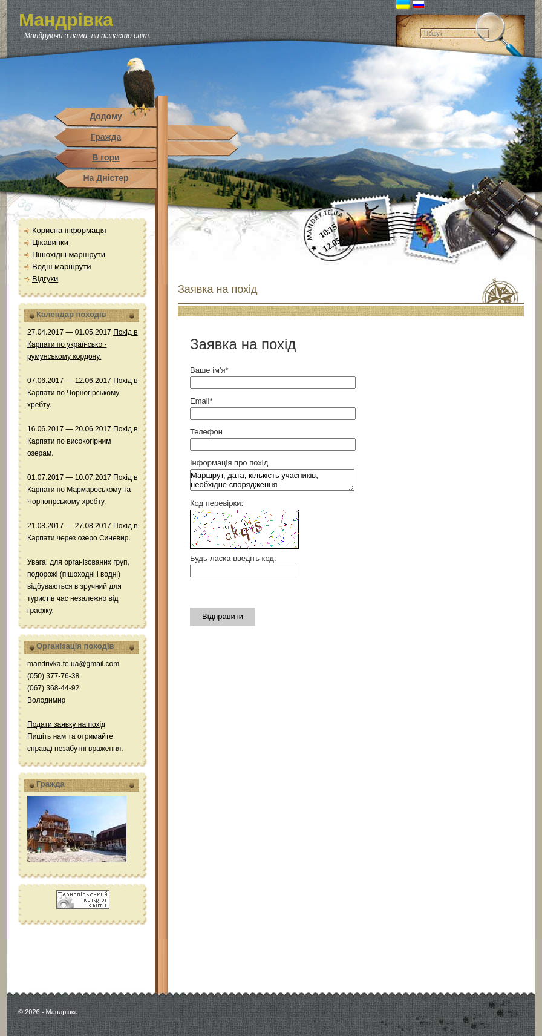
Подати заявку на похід (66, 724)
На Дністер (105, 178)
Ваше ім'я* (209, 370)
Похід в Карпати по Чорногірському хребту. (82, 392)
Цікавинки (50, 242)
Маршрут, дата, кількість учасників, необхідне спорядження (272, 480)
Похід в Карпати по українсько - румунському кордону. (82, 344)
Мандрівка (66, 20)
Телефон (206, 431)
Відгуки (45, 278)
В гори (105, 157)
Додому (106, 116)
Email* (201, 400)
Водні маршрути (61, 266)
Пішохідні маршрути (68, 254)
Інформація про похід (229, 462)
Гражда (106, 137)
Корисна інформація (69, 230)
